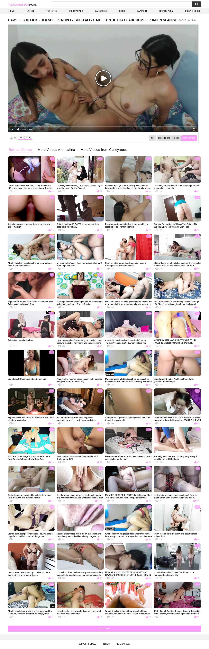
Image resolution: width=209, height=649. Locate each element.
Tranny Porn (166, 11)
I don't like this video (14, 138)
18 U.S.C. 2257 (123, 644)
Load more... (104, 628)
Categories (101, 11)
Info (153, 138)
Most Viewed (76, 11)
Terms (106, 644)
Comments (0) (189, 138)
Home (12, 11)
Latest (30, 11)
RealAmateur (23, 4)
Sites (122, 11)
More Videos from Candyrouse (103, 150)
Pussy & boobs (192, 11)
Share (176, 138)
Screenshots (164, 138)
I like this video (11, 138)
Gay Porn (142, 11)
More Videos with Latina (56, 150)
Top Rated (51, 11)
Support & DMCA (87, 644)
